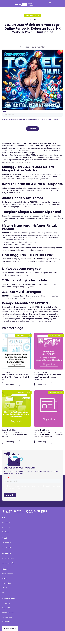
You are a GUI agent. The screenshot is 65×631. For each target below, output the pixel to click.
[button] (50, 3)
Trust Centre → (10, 628)
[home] (24, 4)
